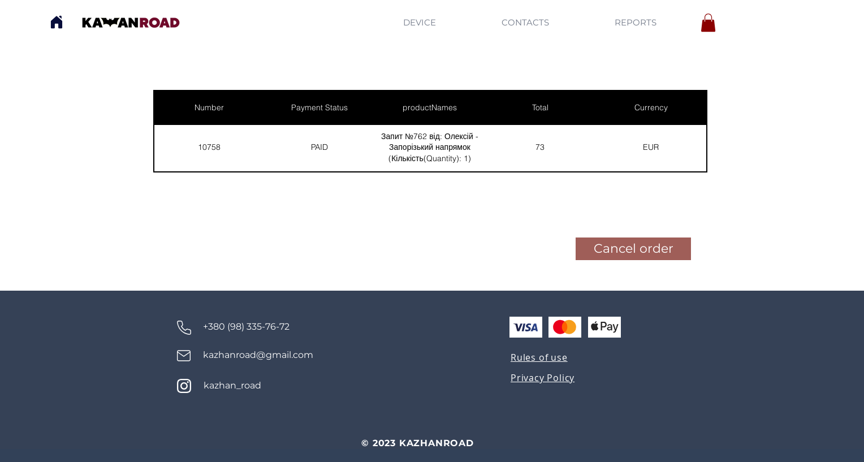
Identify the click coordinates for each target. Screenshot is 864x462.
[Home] (56, 22)
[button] (708, 23)
